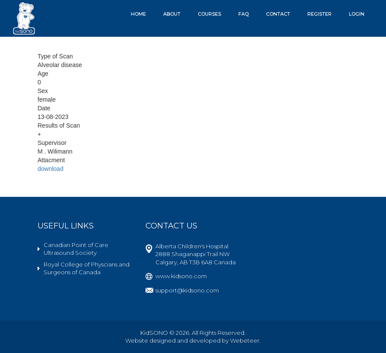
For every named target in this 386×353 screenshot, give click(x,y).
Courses (209, 14)
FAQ (243, 14)
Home (138, 14)
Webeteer (244, 340)
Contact (278, 14)
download (50, 168)
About (171, 14)
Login (356, 14)
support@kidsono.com (187, 290)
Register (319, 14)
